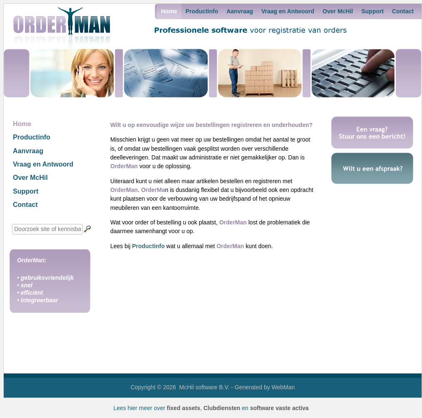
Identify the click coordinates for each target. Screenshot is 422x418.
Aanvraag (239, 11)
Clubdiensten (222, 408)
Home (169, 11)
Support (372, 11)
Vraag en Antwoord (287, 11)
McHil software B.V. (204, 387)
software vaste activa (279, 408)
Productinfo (202, 11)
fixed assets (183, 408)
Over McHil (338, 11)
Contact (403, 11)
